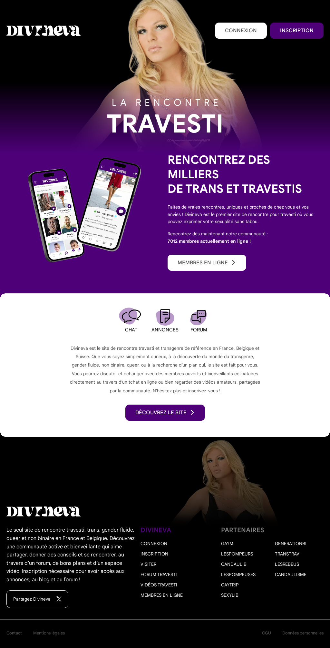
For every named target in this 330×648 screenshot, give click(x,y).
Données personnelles (303, 633)
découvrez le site (165, 413)
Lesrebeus (287, 564)
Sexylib (229, 595)
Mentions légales (49, 633)
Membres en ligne (207, 263)
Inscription (297, 30)
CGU (266, 633)
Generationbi (290, 543)
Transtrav (287, 554)
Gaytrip (230, 585)
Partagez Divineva (37, 599)
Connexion (241, 30)
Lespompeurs (237, 554)
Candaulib (234, 564)
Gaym (227, 543)
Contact (14, 633)
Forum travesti (159, 574)
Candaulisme (290, 574)
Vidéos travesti (159, 585)
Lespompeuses (238, 574)
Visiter (148, 564)
